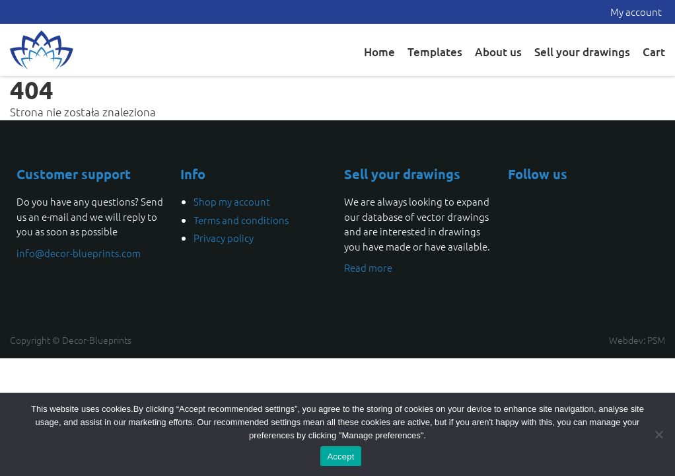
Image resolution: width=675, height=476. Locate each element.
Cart (654, 52)
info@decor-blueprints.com (79, 253)
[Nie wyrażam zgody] (658, 434)
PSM (656, 339)
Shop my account (232, 201)
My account (636, 12)
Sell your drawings (582, 52)
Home (379, 52)
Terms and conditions (241, 220)
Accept (340, 456)
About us (498, 52)
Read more (368, 267)
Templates (435, 52)
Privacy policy (224, 238)
